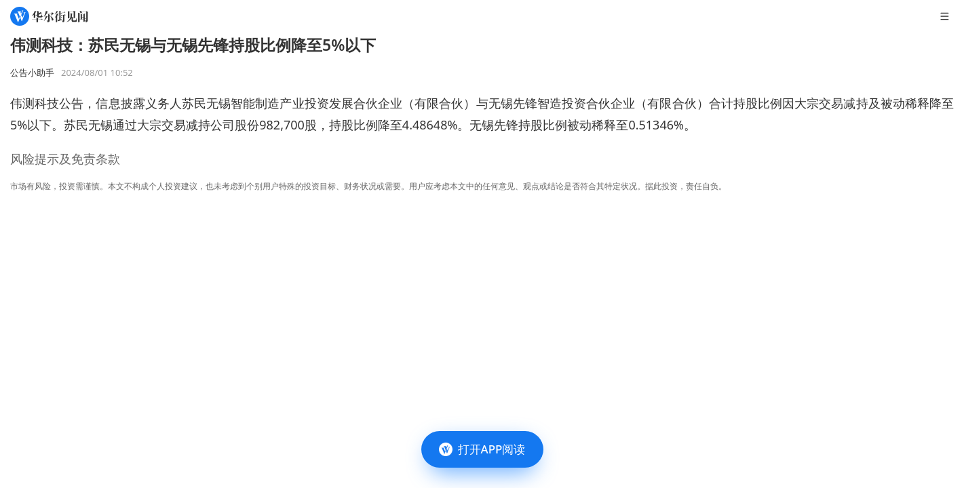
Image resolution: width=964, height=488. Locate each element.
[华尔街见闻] (49, 16)
